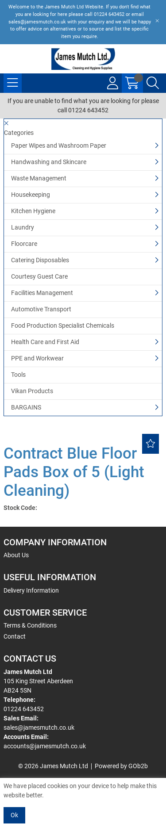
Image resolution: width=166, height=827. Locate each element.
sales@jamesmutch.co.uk (39, 727)
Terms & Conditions (30, 625)
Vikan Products (32, 390)
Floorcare (24, 243)
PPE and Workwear (37, 358)
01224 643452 (24, 708)
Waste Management (38, 178)
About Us (16, 555)
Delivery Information (31, 590)
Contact (15, 636)
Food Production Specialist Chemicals (62, 325)
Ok (14, 815)
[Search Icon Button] (152, 83)
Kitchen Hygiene (33, 210)
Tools (18, 374)
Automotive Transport (41, 309)
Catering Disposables (40, 260)
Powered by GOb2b (121, 766)
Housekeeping (30, 194)
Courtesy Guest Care (39, 276)
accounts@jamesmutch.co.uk (45, 746)
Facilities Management (42, 292)
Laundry (22, 227)
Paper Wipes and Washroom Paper (58, 145)
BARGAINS (26, 407)
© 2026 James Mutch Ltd (53, 766)
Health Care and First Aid (45, 341)
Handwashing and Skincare (48, 161)
